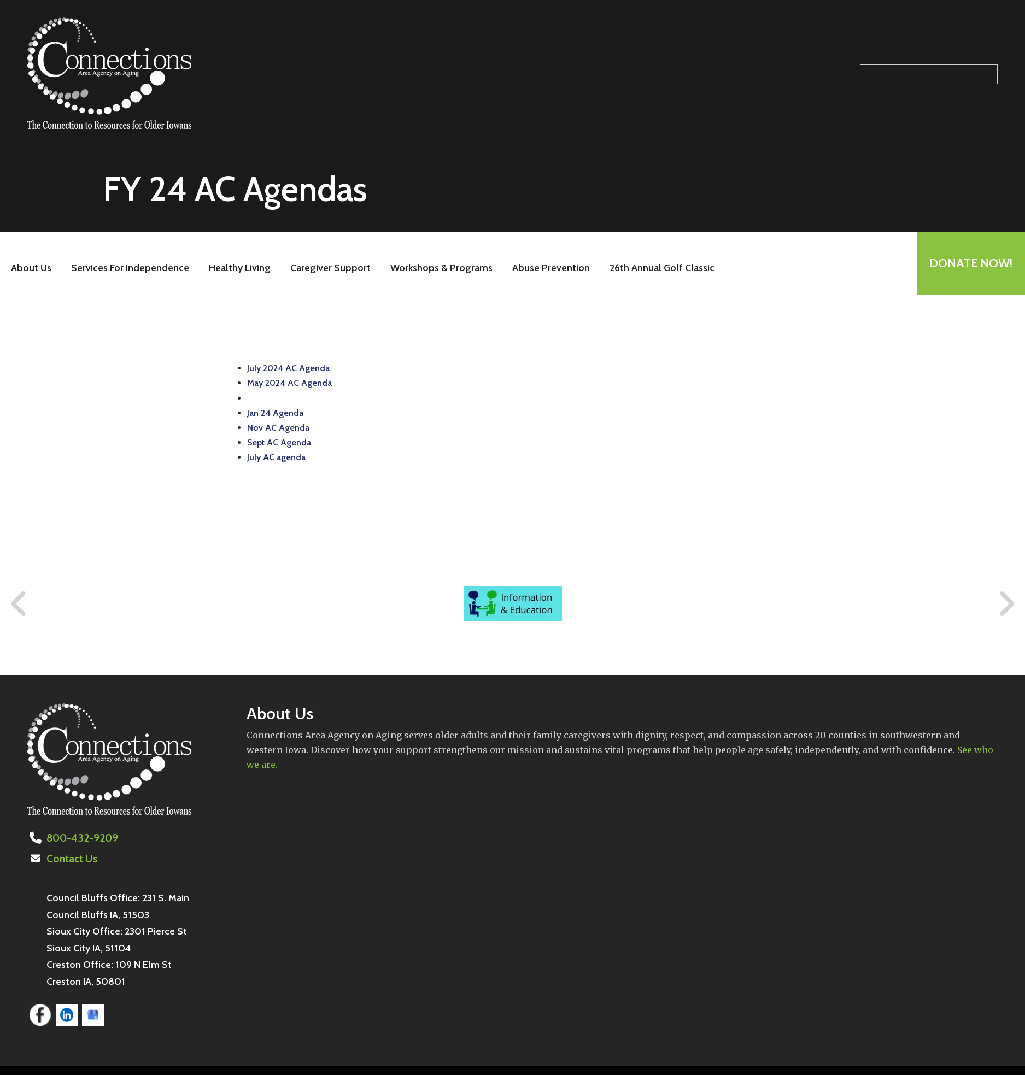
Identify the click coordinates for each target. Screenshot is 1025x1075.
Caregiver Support (326, 268)
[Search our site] (929, 74)
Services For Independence (126, 268)
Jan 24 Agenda (275, 413)
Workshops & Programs (437, 268)
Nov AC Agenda (278, 427)
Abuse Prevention (547, 268)
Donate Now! (967, 267)
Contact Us (70, 858)
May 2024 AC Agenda (289, 383)
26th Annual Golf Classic (658, 268)
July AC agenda (276, 457)
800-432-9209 (80, 838)
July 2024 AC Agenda (288, 368)
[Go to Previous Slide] (19, 604)
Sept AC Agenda (279, 442)
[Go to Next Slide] (1006, 604)
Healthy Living (236, 268)
